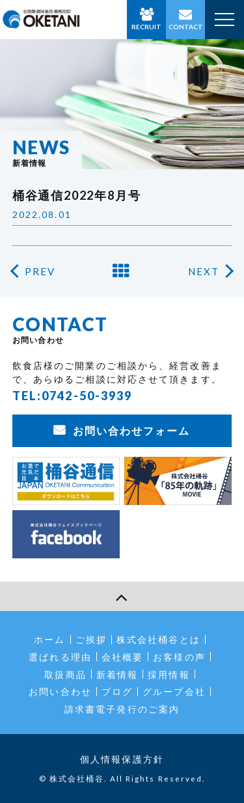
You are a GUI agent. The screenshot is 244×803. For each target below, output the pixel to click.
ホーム (49, 639)
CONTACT (186, 27)
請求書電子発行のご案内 (122, 709)
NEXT (203, 271)
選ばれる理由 (60, 656)
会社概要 (122, 656)
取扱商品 (65, 674)
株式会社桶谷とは (158, 639)
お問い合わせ (60, 691)
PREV (40, 271)
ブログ (117, 691)
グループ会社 (174, 691)
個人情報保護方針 (122, 759)
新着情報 (117, 674)
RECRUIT (146, 27)
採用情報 (168, 674)
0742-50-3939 (87, 395)
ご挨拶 (91, 639)
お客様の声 (179, 656)
